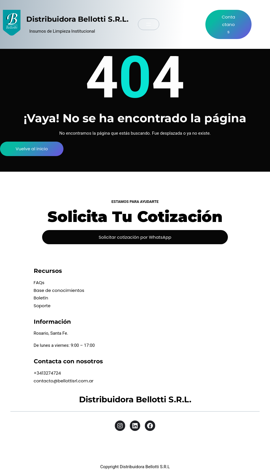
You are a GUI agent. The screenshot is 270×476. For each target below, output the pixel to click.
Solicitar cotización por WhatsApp (135, 237)
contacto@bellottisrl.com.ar (64, 381)
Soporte (42, 306)
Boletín (41, 298)
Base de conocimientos (59, 290)
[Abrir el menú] (148, 24)
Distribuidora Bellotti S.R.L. (77, 19)
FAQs (39, 282)
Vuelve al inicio (32, 149)
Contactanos (228, 24)
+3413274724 (47, 373)
